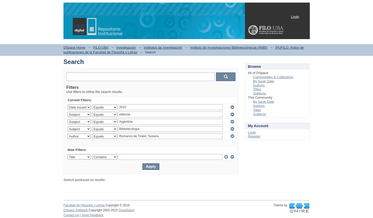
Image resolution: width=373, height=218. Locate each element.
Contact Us (71, 215)
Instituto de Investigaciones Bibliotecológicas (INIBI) (228, 47)
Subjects (259, 93)
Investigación (126, 47)
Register (254, 136)
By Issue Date (263, 81)
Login (295, 17)
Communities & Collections (273, 77)
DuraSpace (126, 210)
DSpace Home (74, 47)
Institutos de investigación (163, 47)
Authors (259, 85)
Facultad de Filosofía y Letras (84, 205)
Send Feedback (93, 215)
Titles (257, 89)
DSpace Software (76, 210)
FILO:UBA (101, 47)
